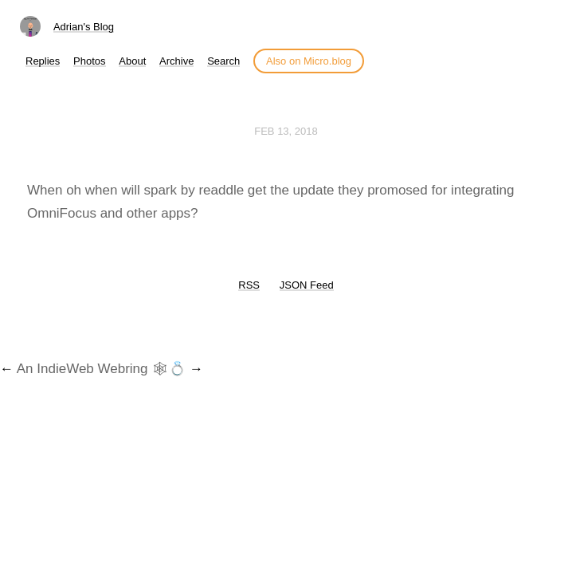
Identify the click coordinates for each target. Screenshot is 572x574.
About (132, 61)
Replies (42, 61)
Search (223, 61)
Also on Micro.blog (308, 61)
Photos (89, 61)
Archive (176, 61)
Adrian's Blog (83, 27)
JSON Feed (307, 285)
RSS (249, 285)
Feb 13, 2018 (286, 131)
